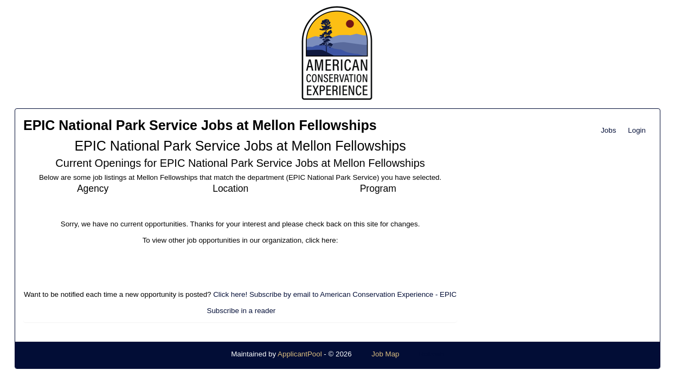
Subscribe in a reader (241, 311)
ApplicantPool (300, 354)
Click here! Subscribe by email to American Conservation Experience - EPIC (335, 294)
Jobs (608, 130)
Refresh (431, 354)
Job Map (385, 354)
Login (637, 130)
